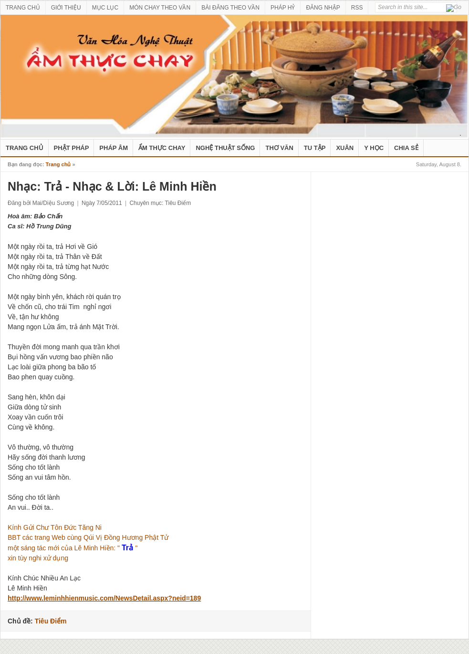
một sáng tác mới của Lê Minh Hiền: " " (72, 548)
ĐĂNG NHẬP (323, 7)
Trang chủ (58, 164)
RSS (357, 7)
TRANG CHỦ (23, 7)
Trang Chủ (24, 147)
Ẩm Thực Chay (161, 147)
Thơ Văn (279, 147)
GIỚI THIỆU (66, 7)
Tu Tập (315, 147)
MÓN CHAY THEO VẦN (159, 7)
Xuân (345, 147)
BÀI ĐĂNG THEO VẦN (230, 7)
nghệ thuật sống (225, 147)
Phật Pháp (71, 147)
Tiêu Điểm (178, 203)
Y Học (374, 147)
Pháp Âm (113, 147)
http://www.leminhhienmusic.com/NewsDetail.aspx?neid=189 (104, 598)
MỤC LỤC (105, 7)
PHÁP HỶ (283, 7)
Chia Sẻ (406, 147)
